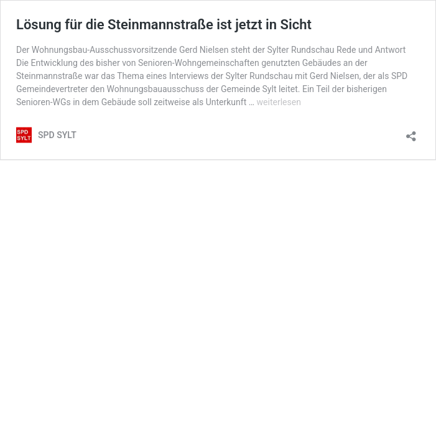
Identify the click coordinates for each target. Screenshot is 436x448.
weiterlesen (279, 102)
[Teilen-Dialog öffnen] (411, 132)
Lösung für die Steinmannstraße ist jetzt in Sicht (164, 24)
